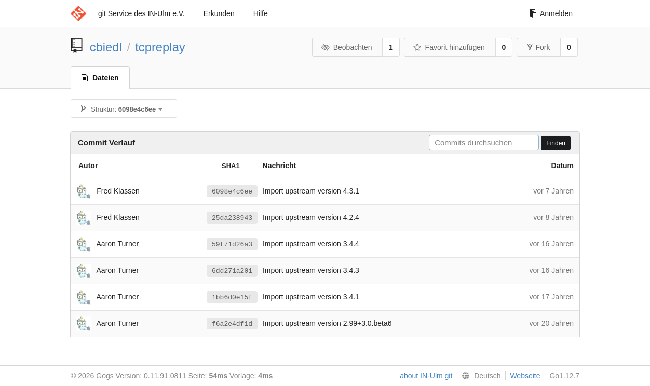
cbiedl (106, 47)
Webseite (525, 375)
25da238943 (232, 218)
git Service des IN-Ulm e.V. (141, 13)
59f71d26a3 (232, 244)
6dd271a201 (232, 270)
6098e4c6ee (232, 191)
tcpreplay (160, 47)
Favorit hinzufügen (449, 47)
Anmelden (551, 13)
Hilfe (260, 13)
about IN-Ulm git (426, 375)
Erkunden (219, 13)
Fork (538, 47)
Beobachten (346, 47)
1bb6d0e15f (232, 297)
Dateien (100, 78)
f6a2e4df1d (232, 323)
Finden (555, 143)
